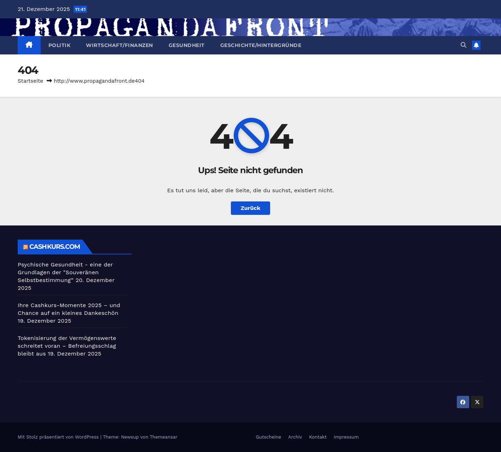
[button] (463, 45)
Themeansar (163, 437)
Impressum (346, 437)
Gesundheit (187, 45)
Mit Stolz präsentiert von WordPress (59, 437)
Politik (59, 45)
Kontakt (317, 437)
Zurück (251, 208)
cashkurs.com (54, 247)
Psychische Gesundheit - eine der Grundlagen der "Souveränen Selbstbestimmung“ (65, 272)
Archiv (295, 437)
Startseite (30, 81)
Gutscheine (268, 437)
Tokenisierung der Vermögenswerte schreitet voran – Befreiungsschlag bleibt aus (67, 346)
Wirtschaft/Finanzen (119, 45)
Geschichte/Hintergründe (261, 45)
